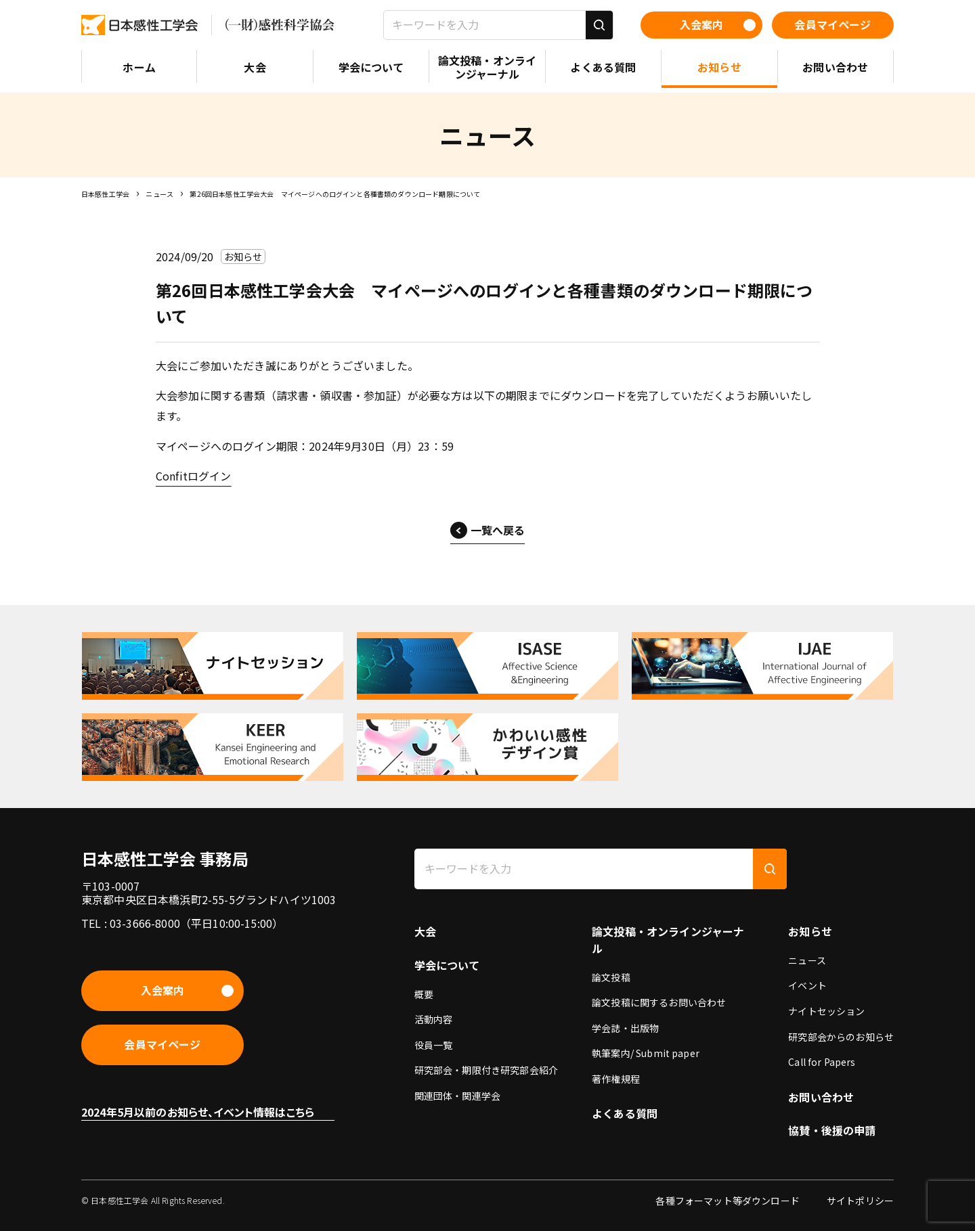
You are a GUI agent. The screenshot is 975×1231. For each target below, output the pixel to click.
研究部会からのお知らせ (841, 1037)
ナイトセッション (826, 1011)
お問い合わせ (821, 1097)
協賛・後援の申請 (831, 1130)
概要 (423, 994)
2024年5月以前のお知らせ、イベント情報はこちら (197, 1112)
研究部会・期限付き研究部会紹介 (486, 1070)
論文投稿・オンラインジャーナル (668, 939)
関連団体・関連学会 (457, 1095)
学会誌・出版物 (625, 1028)
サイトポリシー (860, 1200)
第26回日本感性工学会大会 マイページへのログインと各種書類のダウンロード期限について (335, 194)
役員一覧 (433, 1045)
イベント (807, 985)
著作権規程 (616, 1078)
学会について (447, 965)
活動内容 (433, 1019)
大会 (425, 931)
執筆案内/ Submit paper (645, 1053)
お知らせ (810, 931)
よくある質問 (624, 1113)
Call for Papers (821, 1062)
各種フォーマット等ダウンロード (727, 1200)
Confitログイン (194, 476)
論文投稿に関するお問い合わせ (659, 1002)
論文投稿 (611, 977)
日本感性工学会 (105, 194)
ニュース (159, 194)
